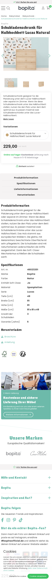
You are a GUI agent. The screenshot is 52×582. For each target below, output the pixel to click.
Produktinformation (26, 177)
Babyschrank (28, 16)
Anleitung (8, 342)
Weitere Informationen (18, 414)
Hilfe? (26, 2)
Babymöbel (14, 16)
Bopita (4, 23)
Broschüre (8, 336)
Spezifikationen (26, 183)
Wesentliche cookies (17, 576)
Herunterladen (26, 194)
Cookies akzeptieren (38, 576)
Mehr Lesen (8, 119)
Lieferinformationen (26, 189)
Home (4, 16)
